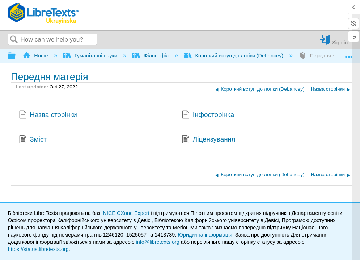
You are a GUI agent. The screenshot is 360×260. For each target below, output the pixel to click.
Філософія (151, 55)
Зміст (33, 140)
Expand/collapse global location (349, 53)
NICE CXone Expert (127, 213)
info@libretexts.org (157, 242)
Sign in (340, 42)
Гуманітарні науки (91, 55)
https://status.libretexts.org (38, 249)
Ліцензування (208, 140)
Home (36, 55)
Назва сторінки (48, 115)
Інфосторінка (208, 115)
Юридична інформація (205, 235)
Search (14, 40)
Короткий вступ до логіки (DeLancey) (234, 55)
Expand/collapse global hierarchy (16, 56)
